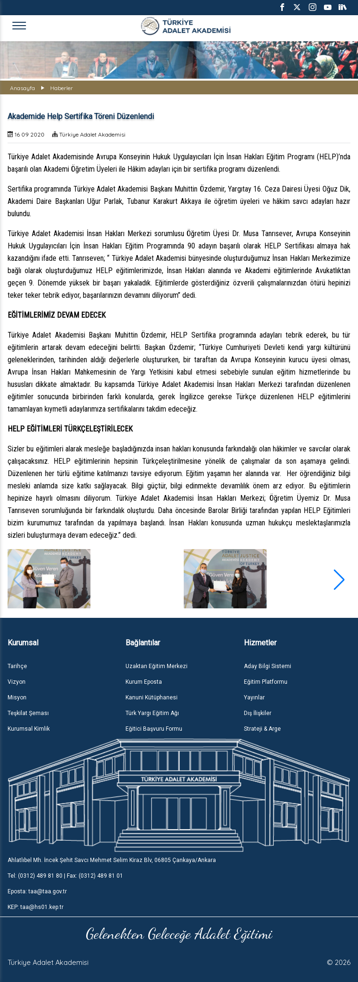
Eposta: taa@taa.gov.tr (37, 891)
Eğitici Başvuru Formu (153, 728)
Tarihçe (17, 666)
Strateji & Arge (262, 728)
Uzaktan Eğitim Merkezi (156, 666)
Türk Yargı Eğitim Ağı (152, 713)
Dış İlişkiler (257, 713)
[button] (339, 579)
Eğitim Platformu (265, 682)
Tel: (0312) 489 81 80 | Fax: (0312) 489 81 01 (65, 875)
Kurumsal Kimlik (29, 728)
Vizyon (17, 682)
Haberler (61, 88)
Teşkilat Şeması (28, 713)
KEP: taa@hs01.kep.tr (35, 907)
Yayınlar (254, 697)
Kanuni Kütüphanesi (151, 697)
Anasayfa (22, 88)
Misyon (17, 697)
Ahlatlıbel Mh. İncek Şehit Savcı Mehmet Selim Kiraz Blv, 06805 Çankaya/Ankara (112, 860)
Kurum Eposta (143, 682)
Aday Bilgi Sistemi (267, 666)
